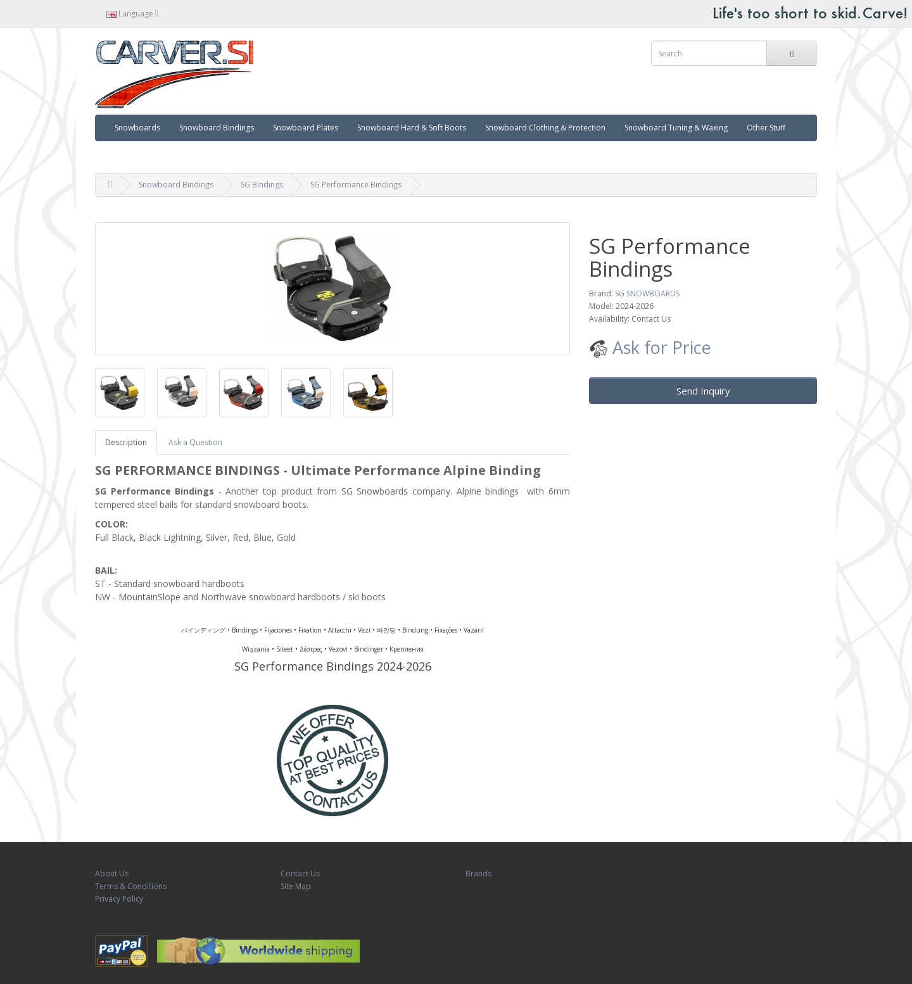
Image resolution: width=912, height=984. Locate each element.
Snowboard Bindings (216, 127)
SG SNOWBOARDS (647, 293)
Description (126, 442)
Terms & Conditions (131, 886)
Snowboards (137, 127)
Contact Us (300, 873)
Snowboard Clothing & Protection (545, 127)
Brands (478, 873)
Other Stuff (766, 127)
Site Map (296, 886)
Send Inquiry (703, 390)
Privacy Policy (119, 898)
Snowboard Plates (305, 127)
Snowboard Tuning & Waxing (676, 127)
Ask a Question (195, 442)
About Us (112, 873)
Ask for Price (650, 347)
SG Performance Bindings (356, 184)
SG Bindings (262, 184)
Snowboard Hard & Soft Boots (411, 127)
